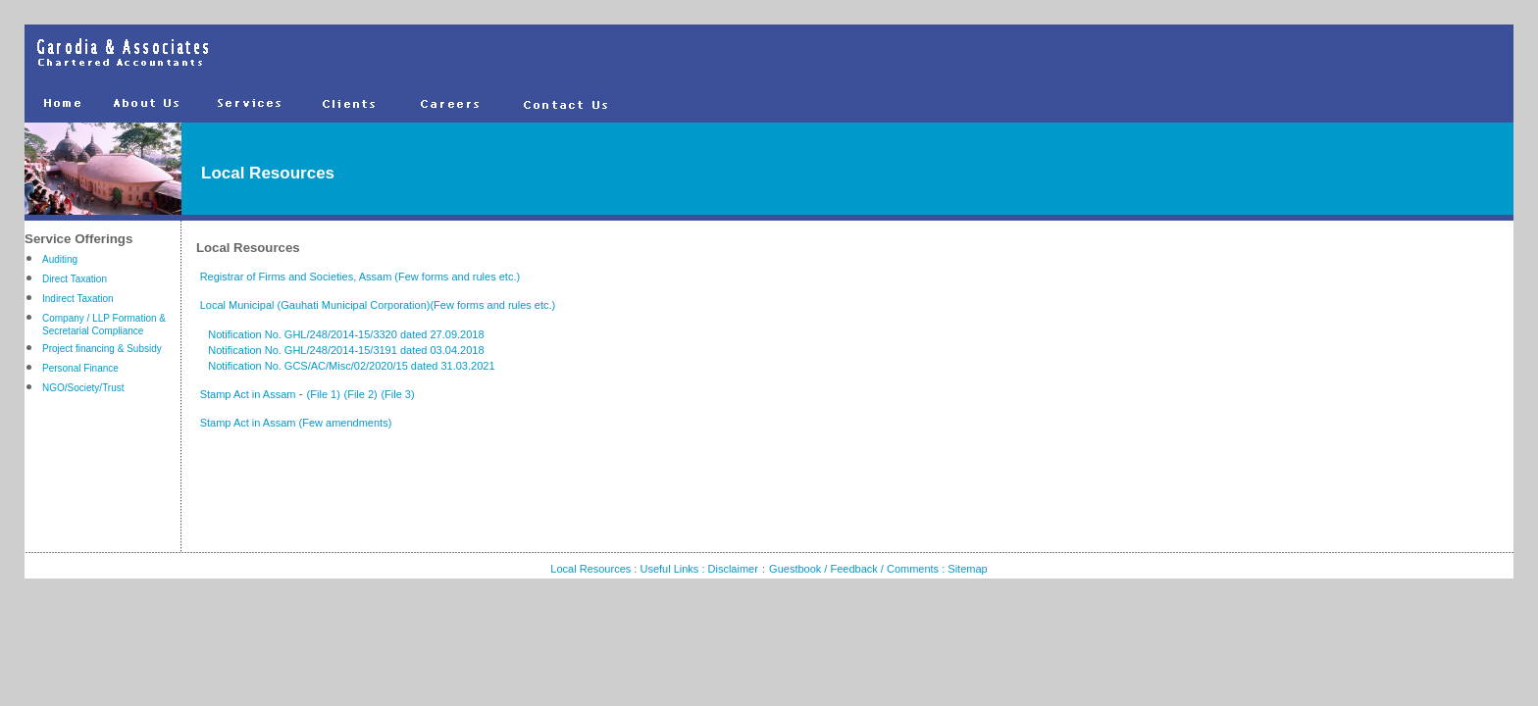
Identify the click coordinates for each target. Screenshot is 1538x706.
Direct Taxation (74, 279)
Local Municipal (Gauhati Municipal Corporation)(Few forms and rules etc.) (378, 305)
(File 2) (361, 394)
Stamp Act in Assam (249, 394)
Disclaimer (733, 569)
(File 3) (397, 394)
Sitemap (967, 569)
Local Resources (590, 569)
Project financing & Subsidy (102, 348)
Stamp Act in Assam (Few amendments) (296, 423)
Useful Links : (673, 569)
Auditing (59, 259)
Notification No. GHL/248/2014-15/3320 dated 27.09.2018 (340, 334)
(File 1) (323, 394)
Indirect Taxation (78, 298)
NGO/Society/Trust (83, 387)
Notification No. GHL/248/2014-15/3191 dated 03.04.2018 (340, 350)
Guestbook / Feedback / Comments (854, 569)
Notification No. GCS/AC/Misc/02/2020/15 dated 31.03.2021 (345, 366)
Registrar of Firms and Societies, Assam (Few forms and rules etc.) (362, 276)
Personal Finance (80, 368)
